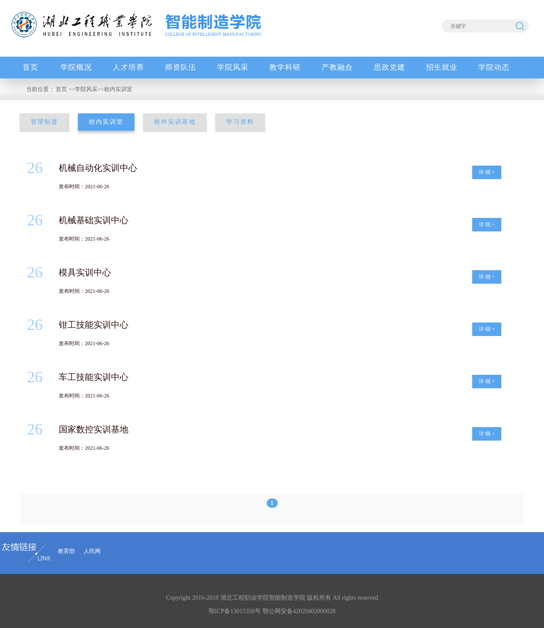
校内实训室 (118, 89)
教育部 (66, 551)
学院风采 (86, 89)
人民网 (92, 551)
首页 (61, 89)
